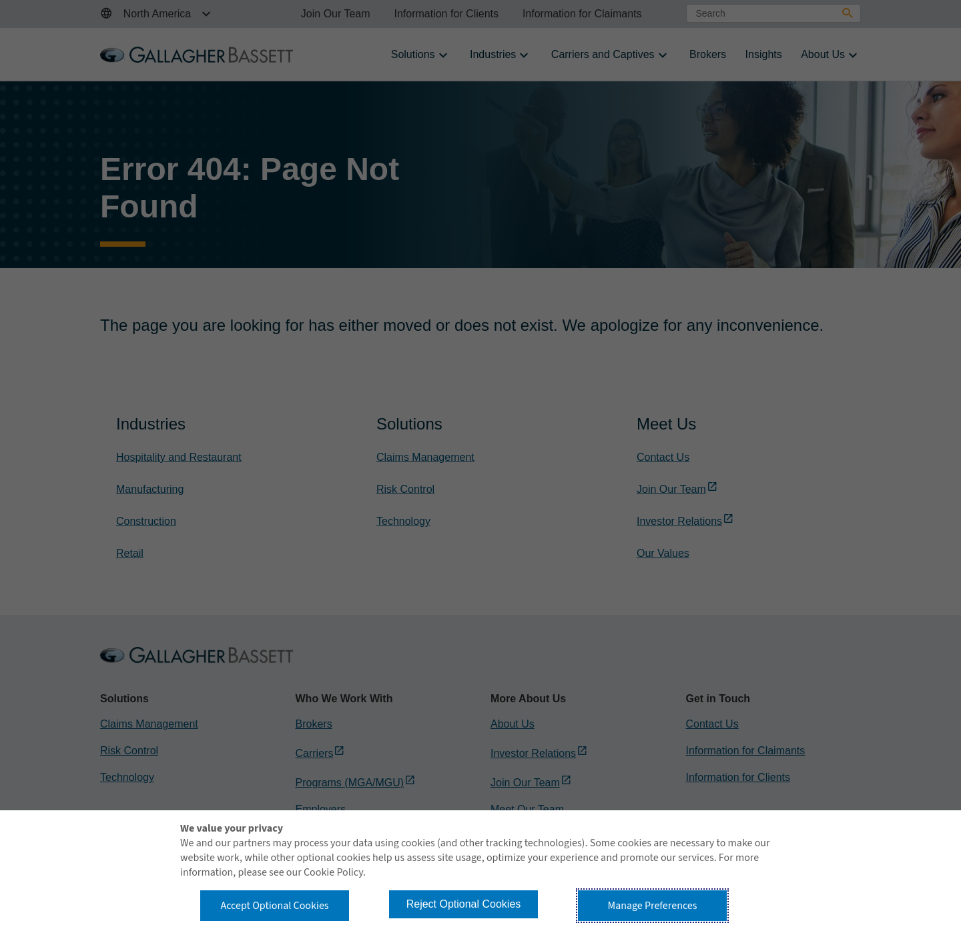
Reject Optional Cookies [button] (463, 904)
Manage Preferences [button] (652, 905)
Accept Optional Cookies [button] (274, 905)
